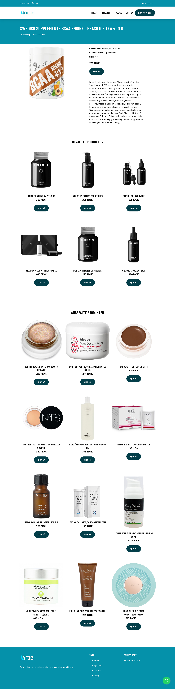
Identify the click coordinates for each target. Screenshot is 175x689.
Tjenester (98, 665)
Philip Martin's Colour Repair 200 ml (87, 611)
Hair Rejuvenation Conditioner (87, 196)
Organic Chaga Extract (133, 270)
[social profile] (33, 3)
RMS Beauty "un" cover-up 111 (133, 366)
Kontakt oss (144, 13)
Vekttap (27, 34)
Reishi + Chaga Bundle (133, 196)
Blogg (118, 13)
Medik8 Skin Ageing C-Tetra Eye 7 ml (41, 522)
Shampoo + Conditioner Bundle (41, 270)
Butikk (129, 13)
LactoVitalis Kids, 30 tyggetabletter (87, 522)
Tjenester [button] (105, 13)
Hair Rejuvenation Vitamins (41, 196)
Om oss (97, 670)
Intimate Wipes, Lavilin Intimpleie (133, 444)
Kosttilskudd (39, 34)
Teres (94, 13)
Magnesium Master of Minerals (88, 270)
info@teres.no (147, 3)
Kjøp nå (97, 71)
